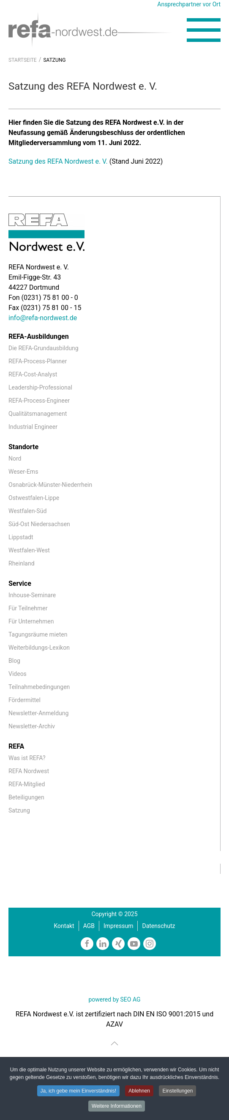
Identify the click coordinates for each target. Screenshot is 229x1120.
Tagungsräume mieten (37, 634)
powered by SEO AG (114, 999)
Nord (14, 458)
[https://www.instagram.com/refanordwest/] (149, 943)
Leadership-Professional (40, 387)
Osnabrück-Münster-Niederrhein (50, 484)
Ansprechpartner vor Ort (189, 4)
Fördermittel (24, 700)
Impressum (118, 925)
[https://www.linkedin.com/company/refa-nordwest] (102, 943)
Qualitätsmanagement (37, 413)
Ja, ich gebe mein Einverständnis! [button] (78, 1091)
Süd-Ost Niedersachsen (39, 524)
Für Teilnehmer (27, 608)
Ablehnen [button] (139, 1091)
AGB (89, 925)
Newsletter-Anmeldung (38, 713)
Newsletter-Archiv (31, 726)
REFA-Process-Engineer (39, 400)
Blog (14, 660)
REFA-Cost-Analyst (32, 374)
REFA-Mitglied (26, 784)
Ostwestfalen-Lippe (33, 497)
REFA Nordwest (28, 771)
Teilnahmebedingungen (39, 687)
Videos (17, 673)
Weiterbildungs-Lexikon (39, 647)
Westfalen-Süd (27, 511)
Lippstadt (20, 537)
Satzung (19, 810)
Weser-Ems (23, 471)
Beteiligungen (26, 797)
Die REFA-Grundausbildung (43, 348)
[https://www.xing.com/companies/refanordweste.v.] (118, 943)
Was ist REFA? (27, 758)
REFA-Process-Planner (37, 361)
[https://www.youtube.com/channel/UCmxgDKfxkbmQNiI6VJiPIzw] (134, 943)
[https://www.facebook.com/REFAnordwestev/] (87, 943)
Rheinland (21, 563)
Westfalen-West (29, 550)
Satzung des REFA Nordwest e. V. (58, 161)
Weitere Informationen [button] (117, 1106)
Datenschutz (158, 925)
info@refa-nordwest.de (42, 318)
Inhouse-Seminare (32, 595)
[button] (204, 30)
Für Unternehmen (31, 621)
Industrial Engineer (32, 426)
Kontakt (64, 925)
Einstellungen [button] (177, 1091)
